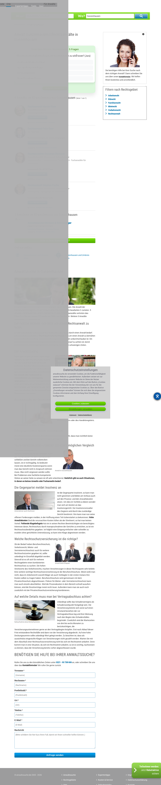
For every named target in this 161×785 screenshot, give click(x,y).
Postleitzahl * (20, 690)
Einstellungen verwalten (80, 409)
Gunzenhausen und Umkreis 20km (36, 256)
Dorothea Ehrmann (36, 229)
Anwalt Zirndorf (45, 232)
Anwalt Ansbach (45, 123)
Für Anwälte (142, 6)
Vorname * (19, 670)
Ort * (16, 700)
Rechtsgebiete (90, 6)
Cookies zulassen (80, 403)
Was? (20, 16)
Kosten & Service (105, 780)
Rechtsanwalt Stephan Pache (43, 185)
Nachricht (19, 730)
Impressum (72, 415)
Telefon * (18, 710)
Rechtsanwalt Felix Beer (41, 128)
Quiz (132, 6)
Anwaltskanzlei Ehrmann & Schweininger (48, 157)
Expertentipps (112, 6)
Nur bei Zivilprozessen (27, 73)
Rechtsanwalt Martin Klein (42, 106)
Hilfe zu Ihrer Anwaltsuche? (55, 240)
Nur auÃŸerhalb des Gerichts (30, 78)
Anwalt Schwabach (46, 148)
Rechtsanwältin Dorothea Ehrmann (46, 153)
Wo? (81, 16)
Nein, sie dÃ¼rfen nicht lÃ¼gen (31, 67)
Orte (102, 6)
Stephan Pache (52, 229)
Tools (124, 6)
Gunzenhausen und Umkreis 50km (77, 256)
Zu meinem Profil (37, 117)
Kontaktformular (124, 77)
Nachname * (20, 680)
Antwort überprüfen (55, 88)
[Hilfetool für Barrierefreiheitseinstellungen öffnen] (157, 396)
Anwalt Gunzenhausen (35, 25)
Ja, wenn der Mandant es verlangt (32, 62)
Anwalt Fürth (44, 179)
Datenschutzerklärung (135, 780)
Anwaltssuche (19, 25)
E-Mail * (18, 720)
